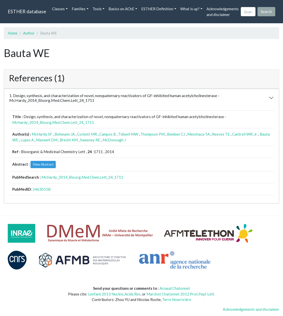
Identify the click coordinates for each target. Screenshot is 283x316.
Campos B (107, 134)
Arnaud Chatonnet (175, 288)
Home (13, 33)
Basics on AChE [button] (121, 9)
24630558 (41, 189)
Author (29, 33)
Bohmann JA (64, 134)
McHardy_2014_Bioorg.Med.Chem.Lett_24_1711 (53, 122)
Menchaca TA (198, 134)
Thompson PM (152, 134)
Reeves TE (221, 134)
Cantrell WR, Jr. (245, 134)
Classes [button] (58, 9)
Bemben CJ (176, 134)
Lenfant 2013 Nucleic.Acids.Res (114, 294)
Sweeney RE (90, 140)
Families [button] (79, 9)
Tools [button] (97, 9)
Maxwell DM (47, 140)
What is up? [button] (190, 9)
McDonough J (114, 140)
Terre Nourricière (176, 299)
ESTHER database (27, 11)
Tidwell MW (128, 134)
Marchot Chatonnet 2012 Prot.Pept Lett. (180, 294)
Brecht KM (69, 140)
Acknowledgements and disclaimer (222, 12)
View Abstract (43, 164)
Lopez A (27, 140)
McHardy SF (42, 134)
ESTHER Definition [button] (157, 9)
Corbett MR (87, 134)
